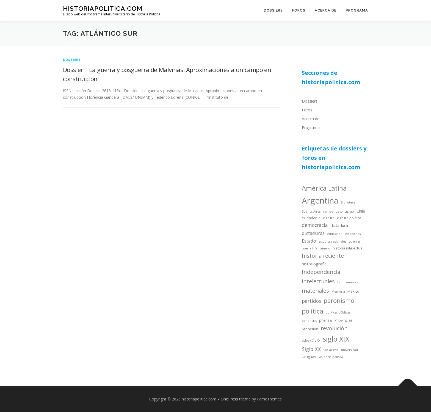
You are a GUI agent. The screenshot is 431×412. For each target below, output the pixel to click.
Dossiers (273, 10)
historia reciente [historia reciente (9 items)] (323, 255)
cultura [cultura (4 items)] (329, 217)
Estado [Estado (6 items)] (309, 241)
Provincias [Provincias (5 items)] (343, 320)
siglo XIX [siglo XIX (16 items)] (336, 339)
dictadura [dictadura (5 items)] (339, 225)
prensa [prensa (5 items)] (325, 320)
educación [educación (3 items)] (334, 234)
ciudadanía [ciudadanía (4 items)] (311, 217)
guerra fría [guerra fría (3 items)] (309, 248)
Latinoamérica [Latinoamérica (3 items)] (347, 282)
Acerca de (325, 10)
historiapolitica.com (102, 8)
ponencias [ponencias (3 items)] (309, 321)
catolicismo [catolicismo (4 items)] (345, 211)
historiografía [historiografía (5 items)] (314, 264)
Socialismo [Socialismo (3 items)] (331, 350)
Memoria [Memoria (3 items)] (338, 291)
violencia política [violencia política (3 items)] (331, 357)
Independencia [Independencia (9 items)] (321, 272)
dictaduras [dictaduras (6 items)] (313, 233)
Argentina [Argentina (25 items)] (320, 200)
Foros (298, 10)
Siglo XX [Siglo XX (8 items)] (311, 348)
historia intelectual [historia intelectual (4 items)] (348, 248)
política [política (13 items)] (312, 311)
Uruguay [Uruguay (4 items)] (309, 356)
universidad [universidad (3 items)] (349, 350)
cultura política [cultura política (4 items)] (349, 217)
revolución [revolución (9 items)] (334, 328)
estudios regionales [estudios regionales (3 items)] (332, 241)
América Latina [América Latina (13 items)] (324, 188)
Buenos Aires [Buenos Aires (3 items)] (311, 211)
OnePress (229, 399)
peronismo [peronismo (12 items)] (339, 300)
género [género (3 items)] (325, 248)
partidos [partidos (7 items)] (311, 301)
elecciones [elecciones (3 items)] (353, 234)
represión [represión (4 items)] (310, 328)
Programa (357, 10)
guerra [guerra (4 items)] (354, 241)
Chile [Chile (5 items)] (361, 211)
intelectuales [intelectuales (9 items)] (318, 281)
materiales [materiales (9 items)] (315, 290)
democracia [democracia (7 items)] (315, 225)
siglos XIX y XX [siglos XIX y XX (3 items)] (311, 340)
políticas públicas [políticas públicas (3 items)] (338, 312)
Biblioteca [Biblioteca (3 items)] (348, 202)
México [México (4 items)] (353, 291)
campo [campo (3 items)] (328, 211)
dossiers (72, 59)
